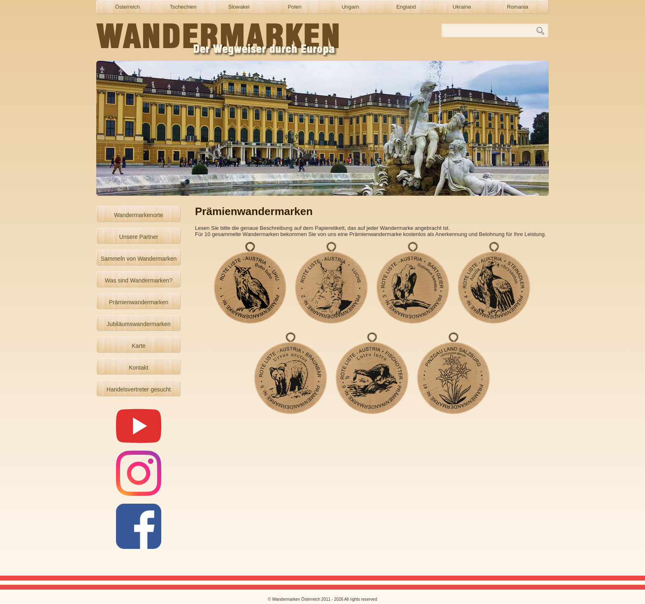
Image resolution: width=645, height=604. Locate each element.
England (406, 7)
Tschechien (183, 7)
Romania (517, 7)
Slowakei (239, 7)
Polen (295, 7)
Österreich (127, 7)
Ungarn (350, 7)
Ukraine (461, 7)
